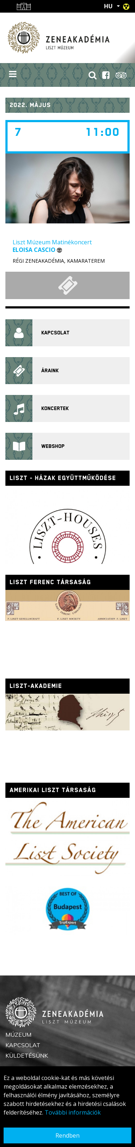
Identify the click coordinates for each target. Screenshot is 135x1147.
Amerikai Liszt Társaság (53, 790)
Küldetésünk (26, 1055)
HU (108, 6)
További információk (73, 1112)
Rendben (67, 1135)
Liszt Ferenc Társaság (50, 582)
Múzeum (18, 1034)
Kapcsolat (22, 1045)
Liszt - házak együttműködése (63, 478)
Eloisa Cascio (37, 250)
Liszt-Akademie (36, 686)
